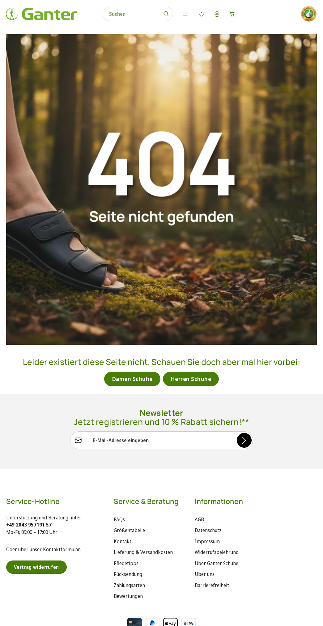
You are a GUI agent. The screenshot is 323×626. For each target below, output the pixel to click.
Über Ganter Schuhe (216, 538)
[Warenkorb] (224, 15)
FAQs (119, 494)
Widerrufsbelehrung (217, 527)
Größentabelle (129, 505)
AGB (199, 494)
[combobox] (121, 15)
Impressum (207, 516)
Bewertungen (128, 571)
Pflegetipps (126, 538)
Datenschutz (208, 505)
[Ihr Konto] (208, 15)
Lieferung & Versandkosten (143, 527)
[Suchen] (156, 15)
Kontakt (122, 516)
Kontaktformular (61, 524)
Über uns (205, 549)
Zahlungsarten (129, 560)
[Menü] (175, 15)
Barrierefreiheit (212, 560)
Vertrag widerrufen (37, 542)
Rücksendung (128, 549)
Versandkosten (181, 617)
